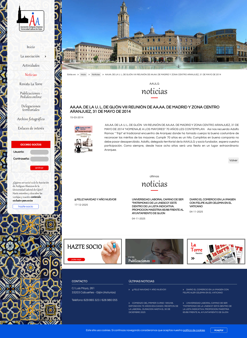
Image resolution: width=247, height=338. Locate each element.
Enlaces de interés (31, 128)
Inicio (31, 47)
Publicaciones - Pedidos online (31, 95)
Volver (233, 160)
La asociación (33, 56)
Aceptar (218, 330)
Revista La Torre (30, 84)
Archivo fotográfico (31, 119)
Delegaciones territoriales (30, 108)
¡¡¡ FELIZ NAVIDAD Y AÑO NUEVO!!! (95, 199)
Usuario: (18, 151)
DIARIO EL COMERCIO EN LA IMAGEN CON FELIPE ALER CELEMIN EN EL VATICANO (213, 203)
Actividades (30, 66)
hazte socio (25, 206)
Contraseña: (19, 158)
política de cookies (194, 330)
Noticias (31, 75)
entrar (39, 167)
